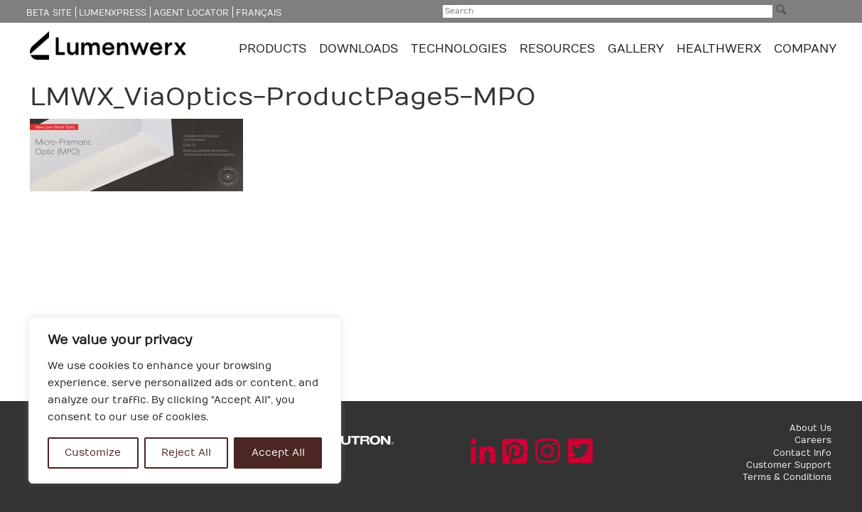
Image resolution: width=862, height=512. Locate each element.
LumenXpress (112, 13)
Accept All (278, 453)
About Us (810, 428)
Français (258, 13)
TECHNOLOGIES (460, 49)
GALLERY (636, 49)
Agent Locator (191, 13)
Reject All (186, 453)
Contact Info (802, 453)
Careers (812, 440)
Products (274, 49)
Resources (558, 49)
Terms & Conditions (787, 477)
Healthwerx (719, 49)
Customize (93, 453)
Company (805, 49)
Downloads (360, 49)
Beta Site (49, 13)
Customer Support (788, 465)
